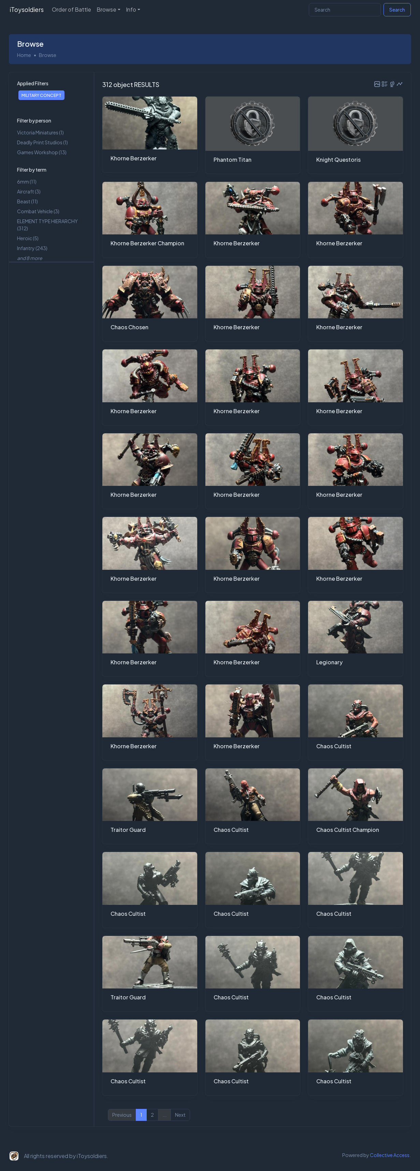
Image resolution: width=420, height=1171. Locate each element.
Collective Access (389, 1155)
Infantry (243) (32, 248)
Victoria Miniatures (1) (40, 132)
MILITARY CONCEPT (41, 95)
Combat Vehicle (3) (38, 211)
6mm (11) (27, 181)
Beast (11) (27, 201)
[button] (377, 84)
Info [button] (131, 9)
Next (180, 1115)
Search (397, 9)
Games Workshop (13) (42, 152)
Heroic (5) (28, 238)
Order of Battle (71, 9)
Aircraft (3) (29, 191)
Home (24, 55)
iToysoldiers (27, 9)
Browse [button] (106, 9)
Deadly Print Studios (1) (42, 142)
